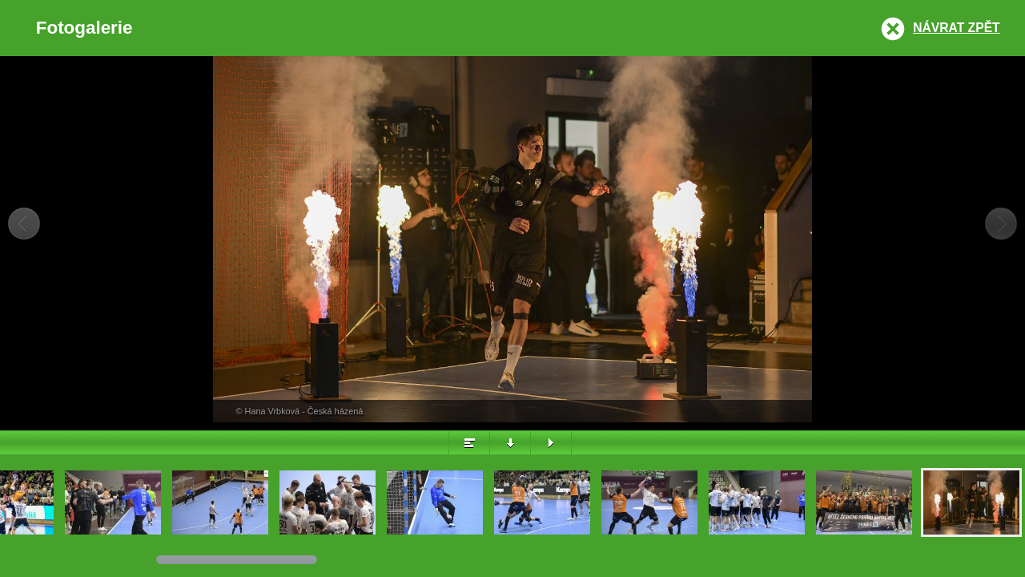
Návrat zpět (956, 27)
